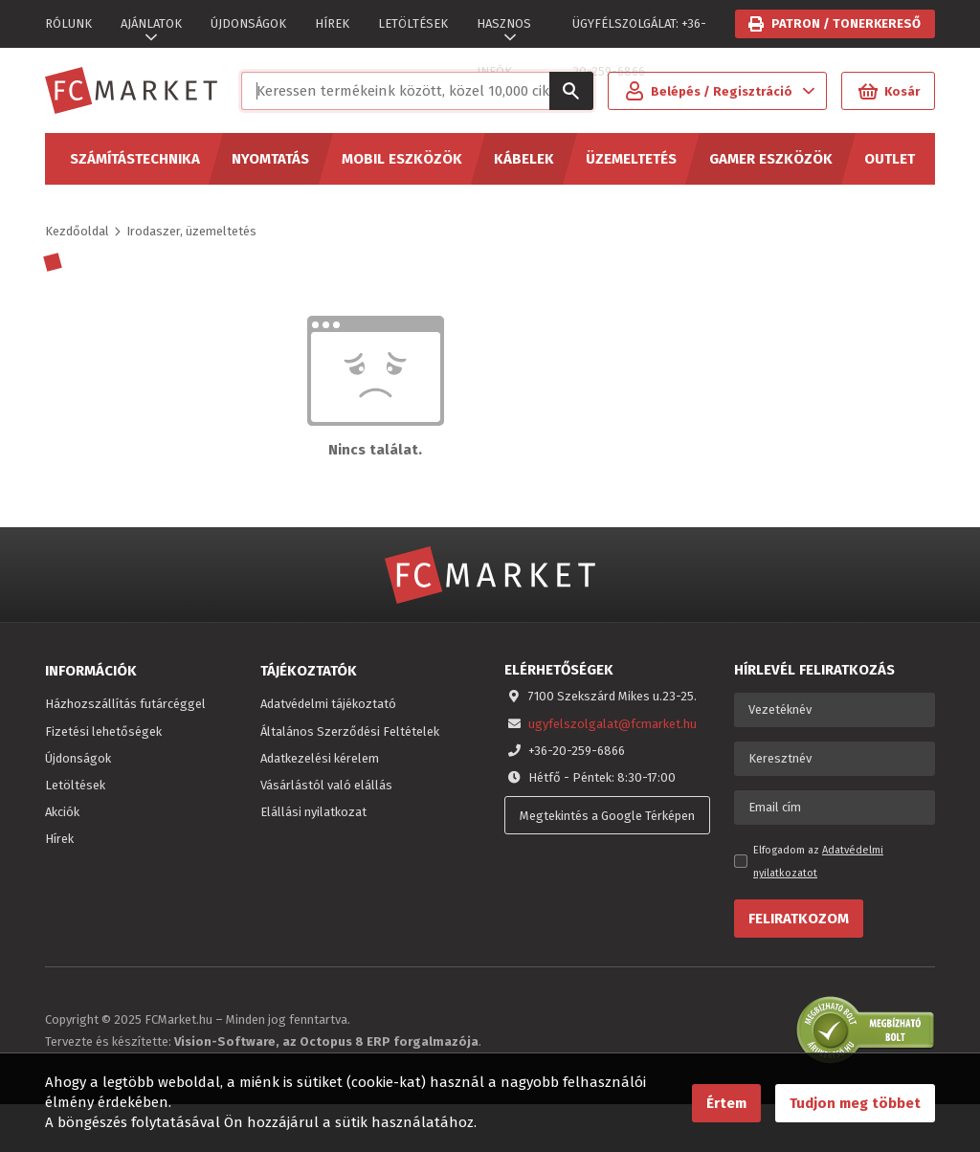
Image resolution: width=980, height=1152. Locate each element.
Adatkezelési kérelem (319, 758)
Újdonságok (78, 758)
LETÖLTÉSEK (413, 23)
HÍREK (332, 23)
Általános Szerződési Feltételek (349, 731)
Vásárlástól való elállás (326, 785)
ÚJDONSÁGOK (248, 23)
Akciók (62, 812)
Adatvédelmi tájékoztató (328, 704)
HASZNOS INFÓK (504, 32)
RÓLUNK (68, 23)
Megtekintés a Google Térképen (607, 816)
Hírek (59, 838)
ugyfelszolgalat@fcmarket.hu (612, 724)
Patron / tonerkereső (846, 23)
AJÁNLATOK (151, 23)
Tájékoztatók (308, 670)
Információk (91, 670)
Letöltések (75, 785)
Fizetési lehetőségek (103, 731)
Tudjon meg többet (855, 1103)
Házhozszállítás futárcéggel (125, 704)
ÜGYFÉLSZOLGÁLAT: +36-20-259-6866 (639, 32)
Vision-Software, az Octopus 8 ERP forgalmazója (326, 1041)
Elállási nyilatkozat (313, 812)
